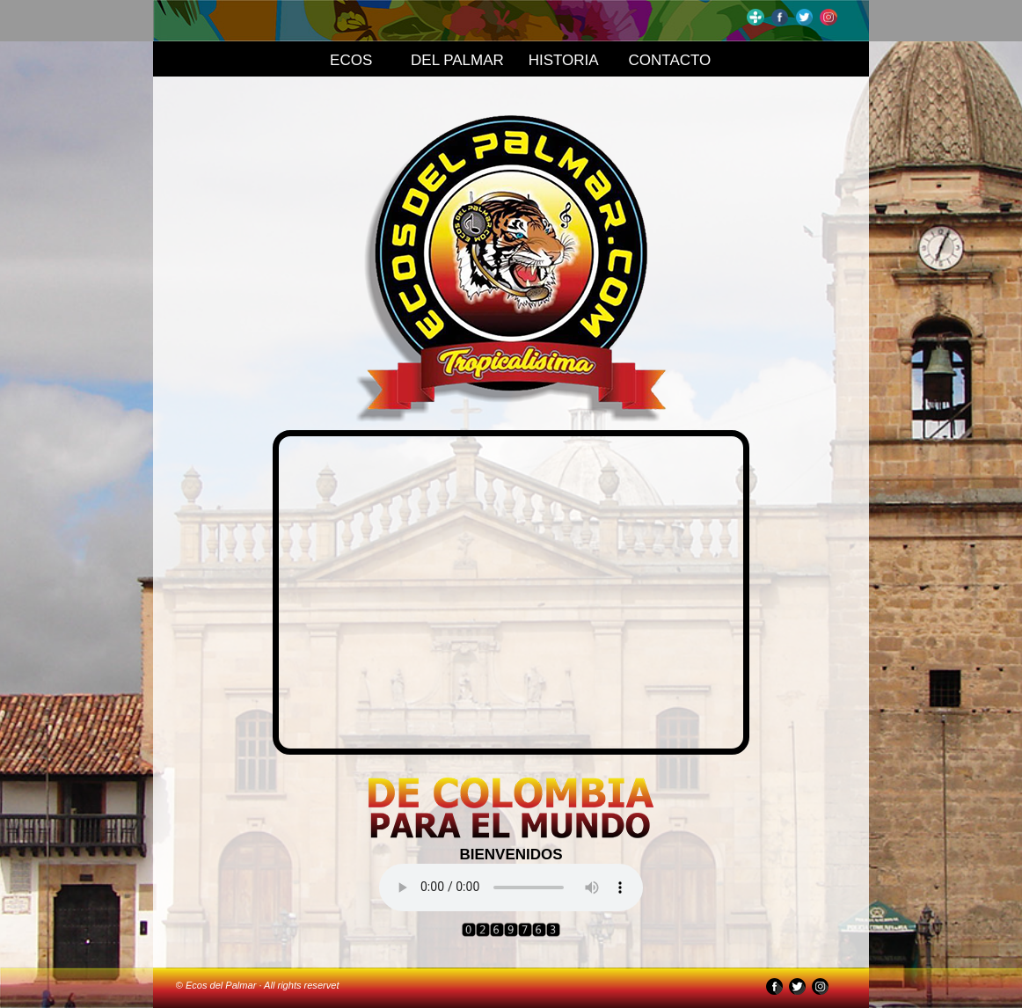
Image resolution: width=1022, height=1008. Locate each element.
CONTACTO (670, 60)
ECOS (351, 60)
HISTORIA (564, 60)
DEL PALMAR (457, 60)
